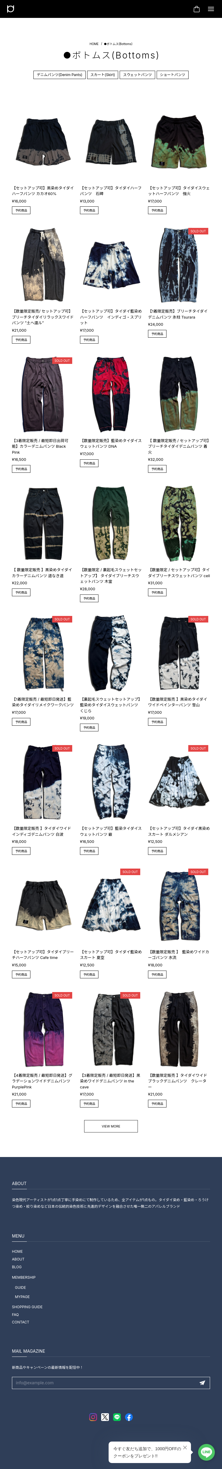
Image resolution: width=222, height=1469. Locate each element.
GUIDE (20, 1287)
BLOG (16, 1267)
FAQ (15, 1314)
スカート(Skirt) (102, 74)
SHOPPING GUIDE (27, 1307)
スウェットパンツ (137, 74)
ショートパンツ (172, 74)
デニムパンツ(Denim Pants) (59, 74)
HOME (17, 1251)
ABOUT (18, 1259)
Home (94, 44)
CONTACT (20, 1322)
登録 (202, 1383)
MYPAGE (22, 1297)
